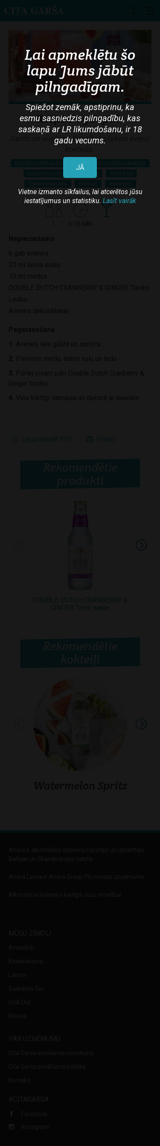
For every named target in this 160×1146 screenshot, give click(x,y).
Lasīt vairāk (119, 201)
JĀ (80, 167)
